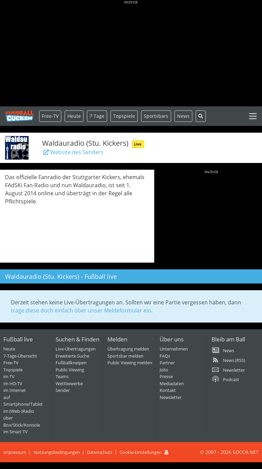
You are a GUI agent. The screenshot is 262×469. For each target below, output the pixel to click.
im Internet (14, 390)
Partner (167, 363)
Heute (74, 116)
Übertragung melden (128, 349)
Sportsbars (156, 116)
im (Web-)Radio (18, 411)
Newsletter (171, 397)
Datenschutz (99, 452)
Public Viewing (70, 370)
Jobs (164, 370)
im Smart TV (15, 432)
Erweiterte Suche (72, 356)
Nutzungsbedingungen (57, 452)
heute (9, 349)
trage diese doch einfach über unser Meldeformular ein (81, 310)
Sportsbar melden (125, 356)
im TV (8, 376)
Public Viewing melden (129, 363)
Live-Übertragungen (76, 349)
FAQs (165, 356)
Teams (62, 376)
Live (137, 143)
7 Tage (97, 116)
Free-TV (50, 116)
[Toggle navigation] (253, 116)
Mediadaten (172, 383)
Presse (166, 376)
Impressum (14, 452)
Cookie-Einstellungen (141, 452)
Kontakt (168, 390)
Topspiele (13, 370)
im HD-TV (12, 383)
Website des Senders (72, 152)
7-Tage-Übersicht (20, 356)
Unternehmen (174, 349)
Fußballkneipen (71, 363)
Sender (63, 390)
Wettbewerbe (69, 383)
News (183, 116)
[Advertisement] (131, 54)
